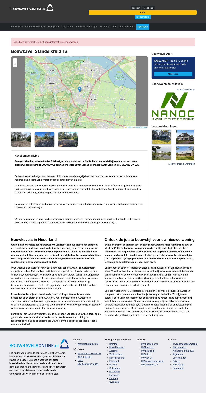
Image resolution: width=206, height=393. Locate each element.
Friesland (114, 361)
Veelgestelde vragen (88, 364)
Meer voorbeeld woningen (181, 163)
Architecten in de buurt (89, 353)
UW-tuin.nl (146, 354)
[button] (79, 89)
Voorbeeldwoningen (35, 26)
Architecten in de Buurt (123, 26)
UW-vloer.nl (147, 357)
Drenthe (113, 344)
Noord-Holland (116, 357)
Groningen (114, 371)
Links (80, 360)
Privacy (176, 361)
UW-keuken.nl (148, 350)
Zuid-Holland (115, 354)
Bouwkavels (17, 26)
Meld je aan (173, 74)
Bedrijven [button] (52, 26)
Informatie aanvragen (87, 26)
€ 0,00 (142, 12)
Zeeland (113, 350)
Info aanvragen (143, 17)
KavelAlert (143, 26)
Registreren (148, 8)
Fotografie (178, 368)
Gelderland (114, 368)
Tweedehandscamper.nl (185, 344)
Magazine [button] (66, 26)
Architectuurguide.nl (88, 344)
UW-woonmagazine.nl (152, 361)
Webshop (104, 26)
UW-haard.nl (147, 347)
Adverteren (178, 364)
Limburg (113, 378)
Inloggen (136, 8)
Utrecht (113, 364)
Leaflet (128, 127)
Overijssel (114, 382)
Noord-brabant (116, 347)
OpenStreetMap (141, 127)
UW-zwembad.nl (149, 364)
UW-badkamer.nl (149, 344)
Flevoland (114, 375)
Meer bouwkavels (186, 89)
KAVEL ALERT (85, 357)
